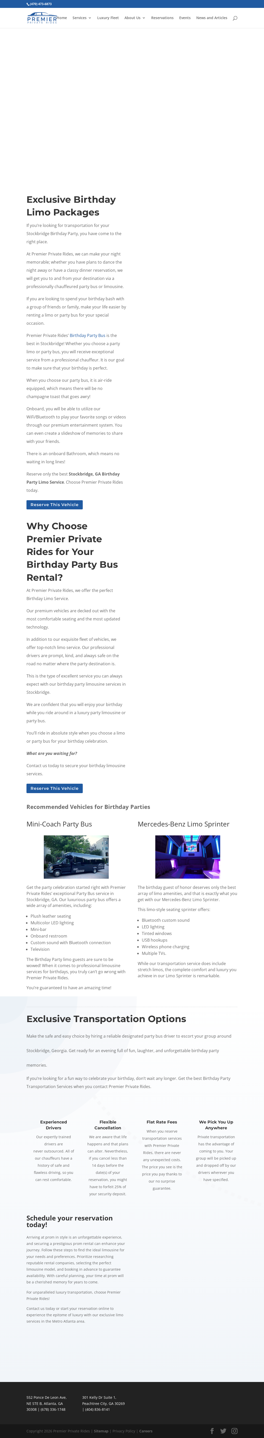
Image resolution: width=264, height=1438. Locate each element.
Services (80, 18)
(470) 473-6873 (41, 4)
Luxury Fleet (108, 18)
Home (62, 18)
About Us (132, 18)
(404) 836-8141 (97, 1409)
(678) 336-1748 (53, 1409)
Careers (145, 1431)
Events (185, 18)
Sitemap (101, 1431)
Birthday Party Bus (87, 335)
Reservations (162, 18)
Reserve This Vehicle (55, 504)
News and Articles (211, 18)
